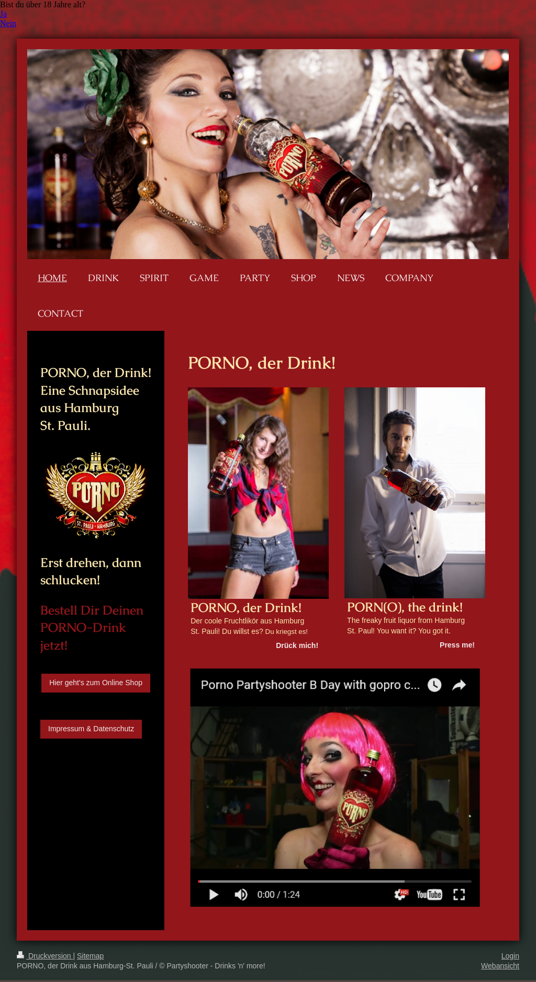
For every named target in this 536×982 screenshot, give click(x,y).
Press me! (457, 645)
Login (510, 956)
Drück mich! (297, 645)
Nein (8, 23)
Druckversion (45, 956)
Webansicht (500, 966)
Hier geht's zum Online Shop (95, 682)
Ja (3, 13)
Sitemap (90, 956)
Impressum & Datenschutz (91, 728)
